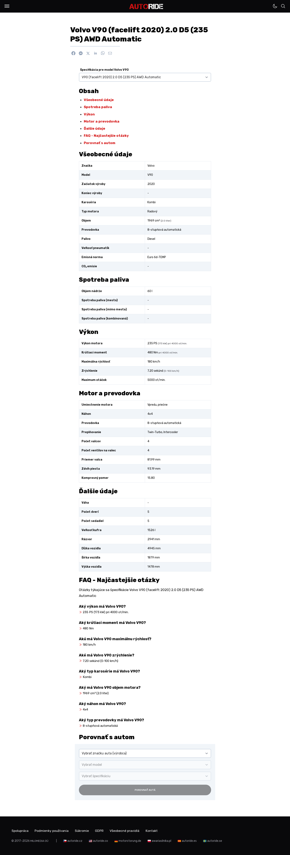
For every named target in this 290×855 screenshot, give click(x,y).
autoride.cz (74, 840)
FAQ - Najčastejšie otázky (106, 136)
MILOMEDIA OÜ (39, 840)
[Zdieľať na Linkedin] (95, 53)
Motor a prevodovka (101, 121)
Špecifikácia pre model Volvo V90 (104, 70)
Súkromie (83, 830)
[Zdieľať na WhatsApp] (102, 53)
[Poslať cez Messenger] (80, 53)
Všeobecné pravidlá (126, 830)
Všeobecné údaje (99, 100)
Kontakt (154, 830)
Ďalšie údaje (94, 128)
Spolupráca (19, 830)
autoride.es (189, 840)
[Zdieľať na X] (88, 53)
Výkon (89, 114)
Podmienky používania (52, 830)
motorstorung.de (130, 840)
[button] (6, 6)
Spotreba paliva (98, 107)
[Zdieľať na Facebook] (73, 53)
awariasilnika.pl (161, 840)
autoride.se (214, 840)
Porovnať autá (145, 790)
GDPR (100, 830)
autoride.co (100, 840)
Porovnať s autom (99, 143)
